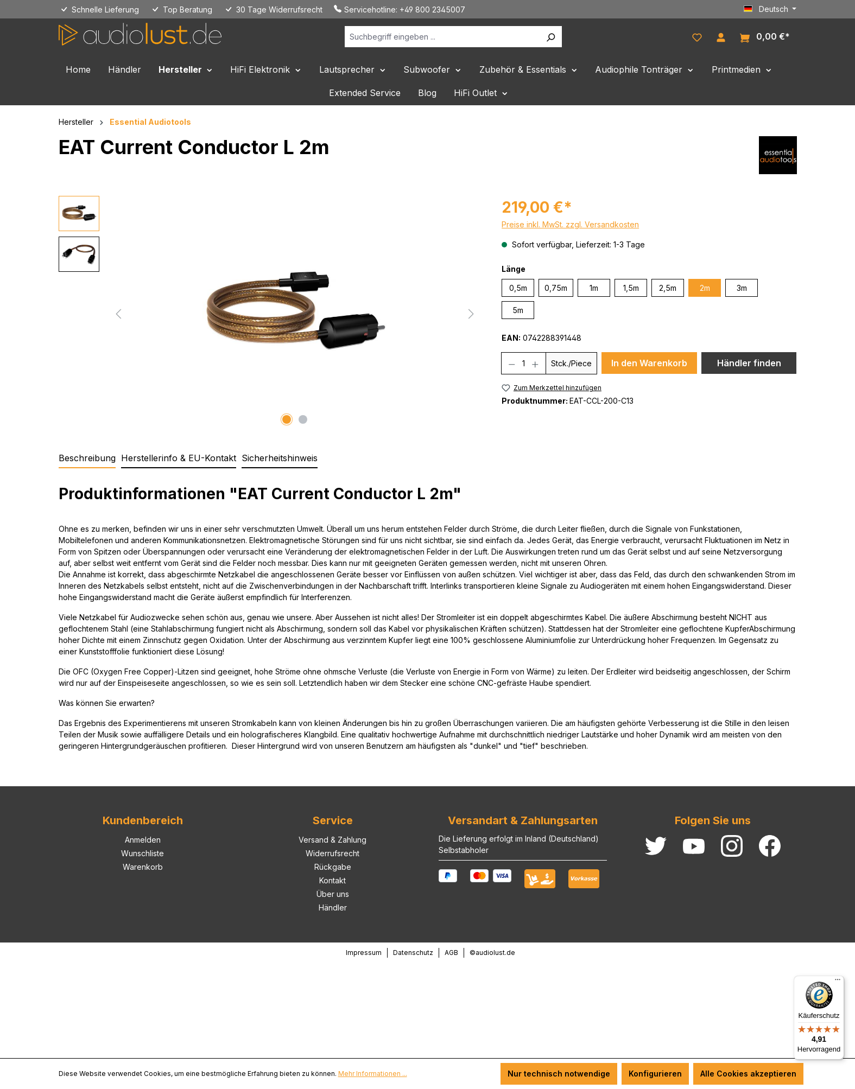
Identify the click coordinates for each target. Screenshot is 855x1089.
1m (594, 287)
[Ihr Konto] (721, 36)
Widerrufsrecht (332, 853)
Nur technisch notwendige (559, 1073)
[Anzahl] (524, 363)
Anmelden (143, 839)
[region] (269, 312)
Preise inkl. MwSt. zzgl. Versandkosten (570, 224)
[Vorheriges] (118, 312)
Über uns (332, 894)
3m (742, 287)
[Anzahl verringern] (511, 363)
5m (517, 310)
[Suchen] (550, 36)
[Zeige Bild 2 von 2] (303, 419)
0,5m (518, 287)
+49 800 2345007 (432, 9)
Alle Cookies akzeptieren (748, 1073)
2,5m (667, 287)
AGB (451, 952)
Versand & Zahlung (332, 839)
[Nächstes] (471, 312)
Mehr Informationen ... (372, 1073)
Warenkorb (143, 866)
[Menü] (837, 982)
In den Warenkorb (649, 363)
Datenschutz (413, 952)
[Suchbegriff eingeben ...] (442, 36)
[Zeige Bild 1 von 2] (286, 419)
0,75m (555, 287)
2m (705, 287)
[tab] (87, 458)
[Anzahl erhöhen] (535, 363)
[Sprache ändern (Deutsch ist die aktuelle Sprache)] (770, 9)
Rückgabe (332, 866)
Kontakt (332, 880)
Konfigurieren (655, 1073)
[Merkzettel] (697, 36)
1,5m (631, 287)
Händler (333, 907)
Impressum (364, 952)
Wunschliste (142, 853)
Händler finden (749, 363)
